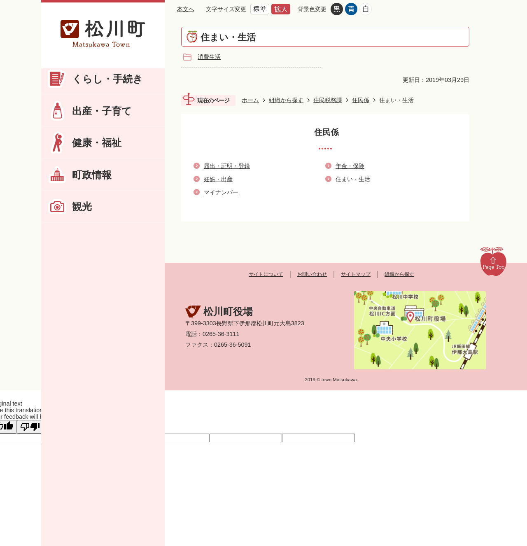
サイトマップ (356, 274)
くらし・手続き (107, 78)
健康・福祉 (96, 142)
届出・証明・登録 (227, 166)
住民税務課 (327, 100)
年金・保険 (350, 166)
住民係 (360, 100)
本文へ (185, 9)
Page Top (493, 261)
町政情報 (92, 174)
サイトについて (266, 274)
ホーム (250, 100)
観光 (82, 206)
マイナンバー (221, 192)
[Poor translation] (30, 427)
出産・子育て (102, 111)
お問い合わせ (312, 274)
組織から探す (286, 100)
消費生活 (209, 57)
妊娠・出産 (218, 179)
